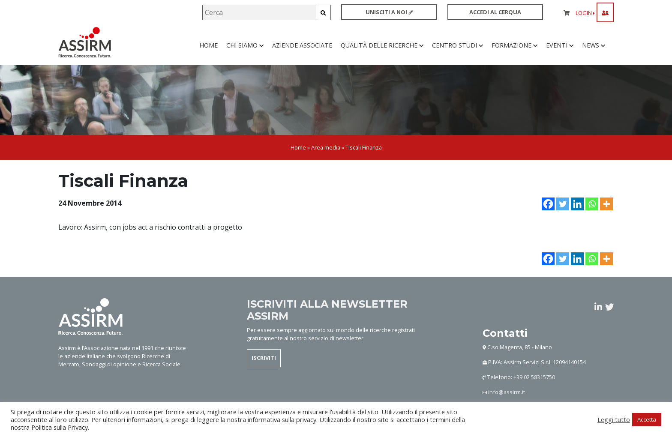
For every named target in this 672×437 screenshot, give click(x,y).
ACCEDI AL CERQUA (495, 12)
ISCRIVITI (264, 370)
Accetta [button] (646, 419)
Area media (325, 160)
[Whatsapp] (591, 216)
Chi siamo (245, 51)
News (593, 51)
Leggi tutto (613, 419)
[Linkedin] (577, 216)
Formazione (514, 51)
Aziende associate (302, 51)
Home (208, 51)
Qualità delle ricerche (382, 51)
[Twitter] (562, 216)
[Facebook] (548, 216)
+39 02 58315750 (534, 389)
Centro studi (457, 51)
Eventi (559, 51)
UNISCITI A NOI (389, 12)
